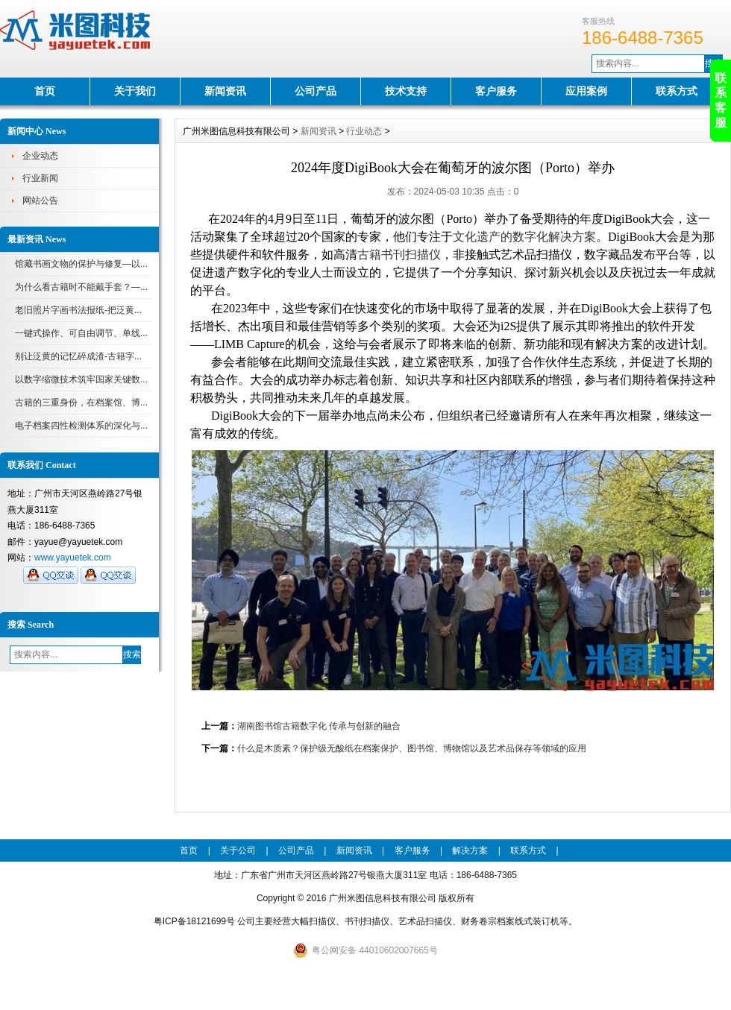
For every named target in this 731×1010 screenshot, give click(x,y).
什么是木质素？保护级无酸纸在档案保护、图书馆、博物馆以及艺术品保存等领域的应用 (411, 748)
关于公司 (238, 850)
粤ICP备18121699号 (194, 921)
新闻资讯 (225, 91)
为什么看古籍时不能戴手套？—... (81, 287)
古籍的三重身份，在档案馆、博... (81, 402)
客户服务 (496, 91)
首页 (44, 91)
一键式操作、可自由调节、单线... (81, 333)
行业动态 (364, 131)
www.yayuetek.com (72, 557)
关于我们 (135, 91)
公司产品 (315, 91)
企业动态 (40, 156)
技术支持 (406, 91)
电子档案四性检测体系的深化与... (81, 425)
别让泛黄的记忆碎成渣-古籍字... (78, 356)
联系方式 (676, 91)
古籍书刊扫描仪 (399, 254)
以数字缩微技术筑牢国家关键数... (81, 379)
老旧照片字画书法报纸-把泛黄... (78, 310)
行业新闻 (40, 178)
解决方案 (470, 850)
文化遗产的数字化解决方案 (524, 236)
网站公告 (40, 200)
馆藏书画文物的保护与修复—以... (81, 264)
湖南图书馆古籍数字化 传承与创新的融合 (319, 726)
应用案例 (586, 91)
